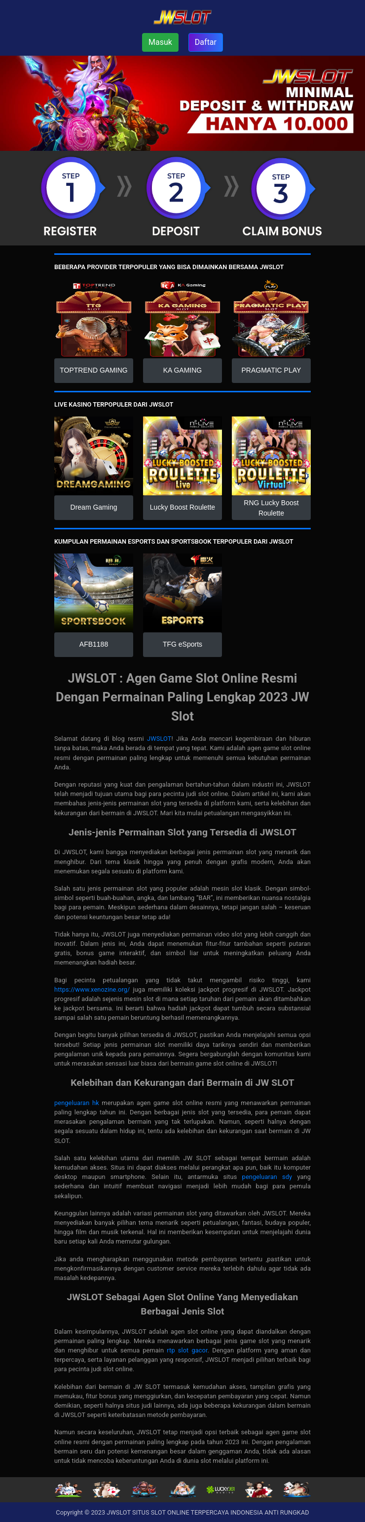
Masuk (160, 42)
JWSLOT (159, 738)
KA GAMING (182, 370)
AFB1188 (93, 644)
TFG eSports (182, 644)
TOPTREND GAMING (93, 370)
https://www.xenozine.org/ (92, 989)
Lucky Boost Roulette (182, 507)
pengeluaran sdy (267, 1176)
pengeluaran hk (76, 1103)
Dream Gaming (94, 507)
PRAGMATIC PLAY (271, 370)
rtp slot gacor (187, 1350)
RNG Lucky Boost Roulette (271, 508)
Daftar (206, 42)
